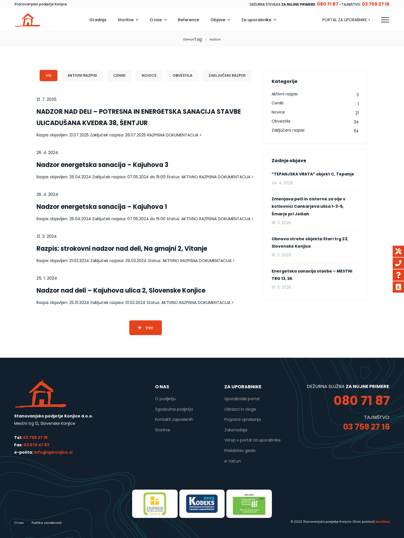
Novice (149, 75)
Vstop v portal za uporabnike (252, 440)
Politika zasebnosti (47, 522)
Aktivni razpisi (82, 75)
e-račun (232, 461)
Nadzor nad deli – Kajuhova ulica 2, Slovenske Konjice (120, 290)
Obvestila (182, 75)
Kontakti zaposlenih (174, 419)
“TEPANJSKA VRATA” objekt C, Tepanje (313, 174)
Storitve (162, 430)
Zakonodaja (235, 430)
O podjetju (165, 399)
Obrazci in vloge (240, 409)
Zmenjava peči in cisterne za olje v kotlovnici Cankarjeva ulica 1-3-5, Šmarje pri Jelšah (308, 206)
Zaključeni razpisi (227, 75)
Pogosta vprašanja (242, 419)
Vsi (48, 75)
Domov (188, 39)
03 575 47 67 (36, 445)
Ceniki (119, 75)
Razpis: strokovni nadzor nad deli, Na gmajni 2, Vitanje (121, 248)
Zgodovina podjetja (174, 409)
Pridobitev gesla (239, 450)
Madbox (382, 521)
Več (145, 328)
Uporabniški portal (241, 399)
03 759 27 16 (35, 437)
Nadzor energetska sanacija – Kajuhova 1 (101, 206)
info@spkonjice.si (52, 452)
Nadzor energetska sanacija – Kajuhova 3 (102, 164)
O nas (19, 522)
